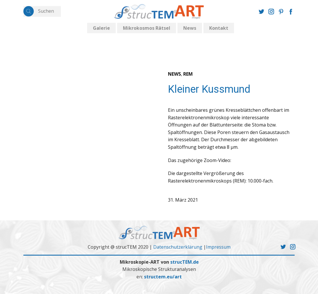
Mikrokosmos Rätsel (146, 28)
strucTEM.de (184, 262)
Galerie (101, 28)
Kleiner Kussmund (209, 89)
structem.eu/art (163, 276)
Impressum (218, 247)
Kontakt (218, 28)
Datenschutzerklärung (177, 247)
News (189, 28)
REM (188, 74)
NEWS (174, 74)
